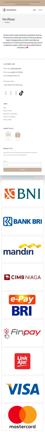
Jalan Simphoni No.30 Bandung (13, 85)
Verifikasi (7, 22)
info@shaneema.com (13, 75)
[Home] (2, 22)
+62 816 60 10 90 (15, 68)
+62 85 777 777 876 (16, 72)
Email (5, 161)
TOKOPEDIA (8, 139)
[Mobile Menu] (39, 10)
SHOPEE (18, 140)
